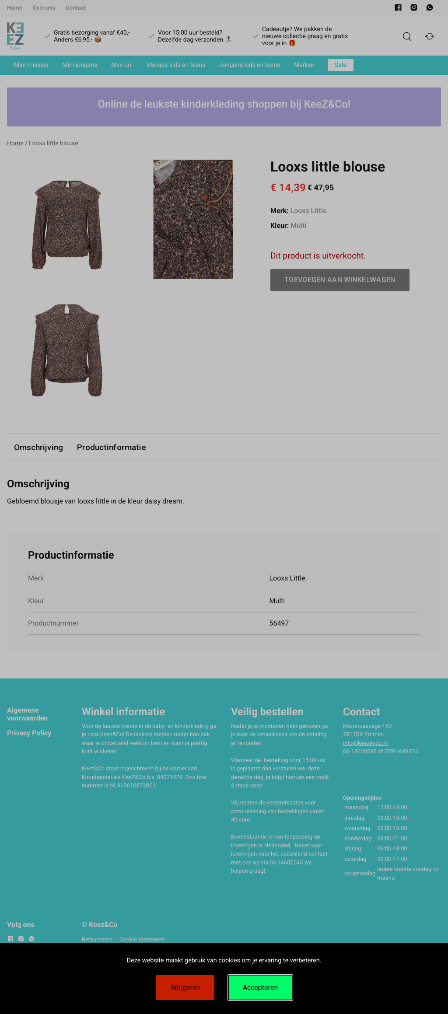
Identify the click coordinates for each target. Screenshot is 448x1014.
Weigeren (185, 987)
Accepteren (260, 987)
